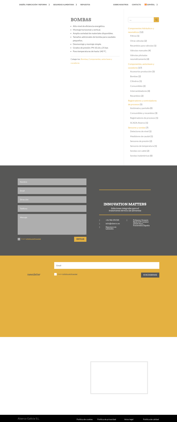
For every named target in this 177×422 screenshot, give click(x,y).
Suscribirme (150, 275)
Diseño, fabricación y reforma (32, 5)
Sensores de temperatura (142, 146)
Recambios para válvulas (141, 45)
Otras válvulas (137, 40)
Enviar (80, 239)
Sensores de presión (139, 141)
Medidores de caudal (140, 136)
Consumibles (136, 86)
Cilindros (134, 81)
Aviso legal (128, 419)
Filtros (133, 35)
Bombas (84, 59)
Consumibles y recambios (142, 113)
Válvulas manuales (139, 50)
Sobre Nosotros (121, 5)
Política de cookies (85, 419)
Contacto (136, 5)
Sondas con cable (138, 150)
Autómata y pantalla (139, 108)
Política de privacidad (106, 419)
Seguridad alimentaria (63, 5)
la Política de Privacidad (33, 239)
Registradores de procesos (142, 118)
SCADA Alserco (137, 122)
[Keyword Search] (141, 19)
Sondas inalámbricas (139, 155)
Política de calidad (151, 419)
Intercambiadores (138, 91)
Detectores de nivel (139, 131)
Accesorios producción (141, 71)
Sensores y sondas (136, 127)
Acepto (29, 239)
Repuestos (85, 5)
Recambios (135, 95)
